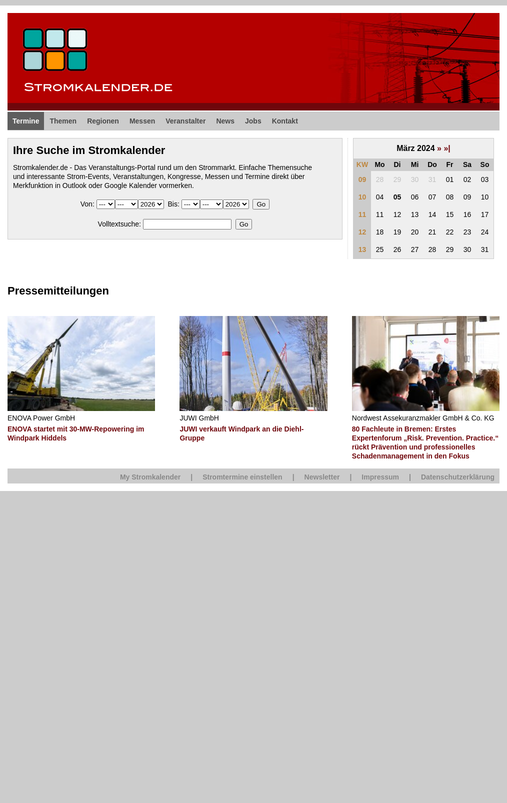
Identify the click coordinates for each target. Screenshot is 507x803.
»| (447, 148)
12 (362, 232)
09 (362, 180)
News (225, 121)
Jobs (253, 121)
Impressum (380, 477)
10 (362, 197)
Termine (25, 121)
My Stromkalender (150, 477)
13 (362, 250)
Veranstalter (186, 121)
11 (362, 214)
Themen (63, 121)
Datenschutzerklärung (457, 477)
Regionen (103, 121)
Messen (142, 121)
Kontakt (285, 121)
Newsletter (322, 477)
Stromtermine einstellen (242, 477)
